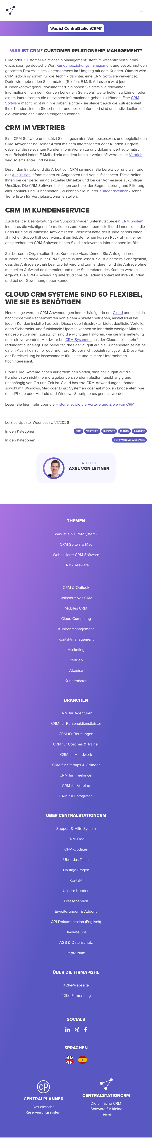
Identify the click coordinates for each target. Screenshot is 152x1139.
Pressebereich (76, 901)
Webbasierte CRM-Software (76, 554)
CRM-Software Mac (76, 544)
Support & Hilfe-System (76, 828)
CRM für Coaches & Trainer (76, 744)
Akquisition (21, 174)
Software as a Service (129, 440)
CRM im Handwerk (76, 754)
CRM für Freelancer (76, 775)
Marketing (76, 649)
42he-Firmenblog (76, 995)
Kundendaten (76, 680)
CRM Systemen (78, 339)
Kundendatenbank (114, 191)
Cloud (118, 312)
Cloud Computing (76, 618)
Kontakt (76, 880)
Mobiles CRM (76, 608)
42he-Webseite (76, 985)
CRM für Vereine (76, 785)
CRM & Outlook (76, 587)
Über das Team (76, 859)
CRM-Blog (76, 838)
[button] (141, 10)
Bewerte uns (76, 932)
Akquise (76, 670)
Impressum (76, 952)
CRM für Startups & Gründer (76, 764)
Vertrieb (135, 154)
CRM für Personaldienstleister (76, 723)
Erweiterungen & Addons (76, 911)
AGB (63, 942)
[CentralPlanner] (43, 1097)
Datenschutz (82, 942)
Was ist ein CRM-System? (76, 534)
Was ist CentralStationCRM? (76, 28)
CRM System (132, 221)
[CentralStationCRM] (106, 1097)
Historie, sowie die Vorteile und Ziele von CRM (95, 404)
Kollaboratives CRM (76, 597)
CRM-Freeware (76, 565)
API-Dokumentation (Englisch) (76, 921)
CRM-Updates (76, 849)
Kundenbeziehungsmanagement (84, 65)
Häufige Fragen (76, 870)
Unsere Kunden (76, 890)
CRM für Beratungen (76, 733)
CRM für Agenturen (76, 713)
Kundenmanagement (76, 629)
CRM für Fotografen (76, 796)
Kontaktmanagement (76, 639)
